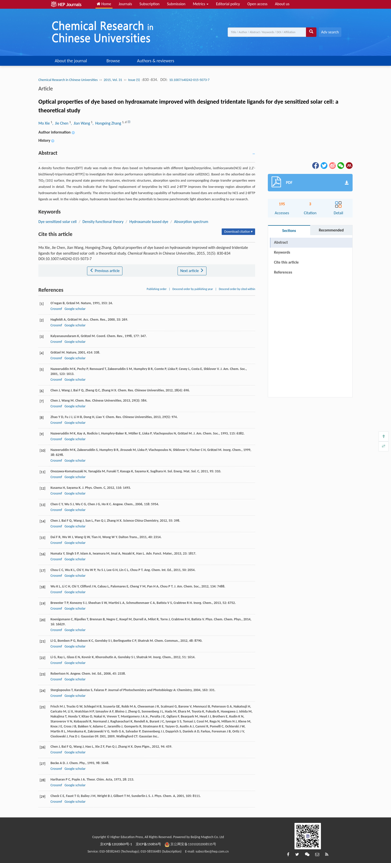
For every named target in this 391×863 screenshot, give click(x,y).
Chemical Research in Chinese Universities (68, 80)
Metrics (200, 3)
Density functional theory (103, 221)
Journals (125, 3)
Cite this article (286, 262)
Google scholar (75, 309)
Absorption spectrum (191, 221)
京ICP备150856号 (148, 844)
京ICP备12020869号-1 (116, 844)
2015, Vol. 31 (113, 80)
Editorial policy (228, 3)
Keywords (282, 252)
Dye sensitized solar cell (57, 221)
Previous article (104, 270)
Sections (289, 230)
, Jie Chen (60, 123)
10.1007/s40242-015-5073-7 (189, 80)
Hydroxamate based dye (148, 221)
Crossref (56, 309)
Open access (257, 3)
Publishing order (157, 289)
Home (104, 3)
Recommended (331, 230)
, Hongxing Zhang (107, 123)
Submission (176, 3)
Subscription (149, 3)
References (283, 272)
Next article (192, 270)
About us (282, 3)
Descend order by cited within (237, 289)
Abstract (281, 242)
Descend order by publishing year (193, 289)
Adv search (330, 32)
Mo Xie (44, 123)
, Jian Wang (81, 123)
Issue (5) (134, 80)
